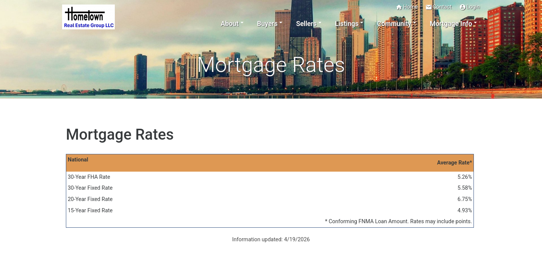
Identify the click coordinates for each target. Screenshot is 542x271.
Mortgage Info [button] (451, 23)
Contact (438, 7)
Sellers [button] (306, 23)
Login (469, 7)
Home (407, 7)
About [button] (230, 23)
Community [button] (394, 23)
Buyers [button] (267, 23)
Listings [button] (347, 23)
